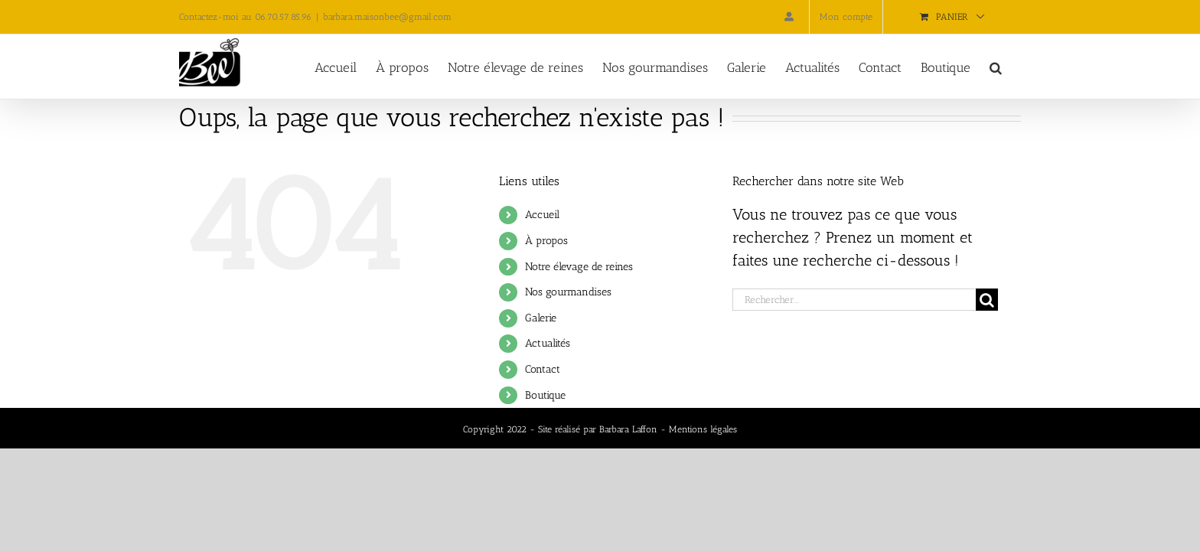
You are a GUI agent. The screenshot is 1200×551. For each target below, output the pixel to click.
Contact (542, 369)
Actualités (547, 343)
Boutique (545, 395)
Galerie (540, 317)
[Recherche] (987, 300)
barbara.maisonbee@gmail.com (387, 16)
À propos (546, 240)
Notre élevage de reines (579, 266)
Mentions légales (703, 429)
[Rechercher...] (854, 300)
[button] (1015, 66)
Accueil (542, 214)
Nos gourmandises (568, 291)
